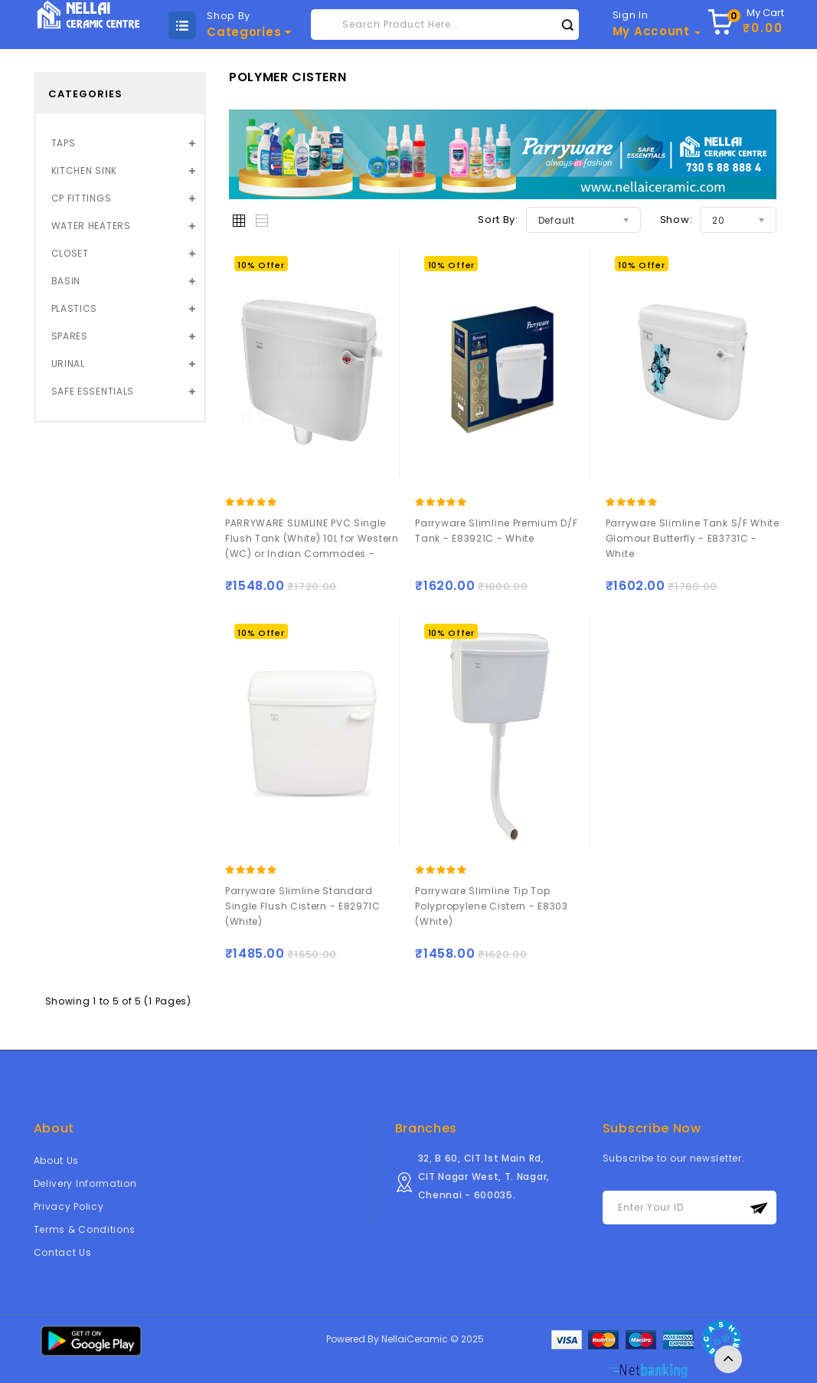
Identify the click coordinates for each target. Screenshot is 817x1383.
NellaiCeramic (414, 1338)
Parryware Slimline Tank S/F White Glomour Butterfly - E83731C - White (692, 538)
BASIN (66, 280)
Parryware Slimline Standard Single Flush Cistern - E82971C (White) (303, 906)
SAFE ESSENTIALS (93, 391)
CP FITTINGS (81, 198)
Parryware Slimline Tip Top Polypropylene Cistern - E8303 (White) (491, 906)
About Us (57, 1160)
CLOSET (70, 253)
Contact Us (63, 1252)
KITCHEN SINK (84, 170)
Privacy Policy (69, 1206)
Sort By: (498, 219)
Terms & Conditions (85, 1229)
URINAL (68, 363)
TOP (728, 1359)
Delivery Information (85, 1183)
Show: (676, 219)
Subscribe (759, 1208)
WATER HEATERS (91, 225)
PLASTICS (74, 308)
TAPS (63, 142)
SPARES (69, 335)
